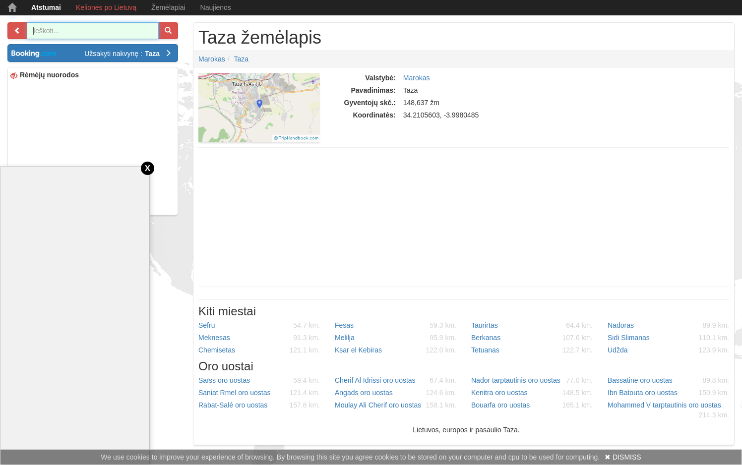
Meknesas (259, 338)
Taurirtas (532, 325)
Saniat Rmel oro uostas (259, 393)
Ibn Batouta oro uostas (668, 393)
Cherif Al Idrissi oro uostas (395, 380)
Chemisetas (259, 350)
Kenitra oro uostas (532, 393)
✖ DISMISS (623, 457)
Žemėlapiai (168, 7)
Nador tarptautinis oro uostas (532, 380)
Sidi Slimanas (668, 338)
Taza (241, 59)
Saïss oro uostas (259, 380)
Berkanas (532, 338)
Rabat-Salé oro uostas (259, 405)
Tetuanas (532, 350)
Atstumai (46, 7)
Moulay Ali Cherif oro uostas (395, 405)
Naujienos (215, 7)
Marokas (211, 59)
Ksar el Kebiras (395, 350)
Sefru (259, 325)
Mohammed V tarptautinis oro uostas (668, 410)
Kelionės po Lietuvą (106, 7)
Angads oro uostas (395, 393)
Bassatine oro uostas (668, 380)
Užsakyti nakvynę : (128, 54)
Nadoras (668, 325)
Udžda (668, 350)
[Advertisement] (92, 148)
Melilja (395, 338)
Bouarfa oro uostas (532, 405)
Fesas (395, 325)
